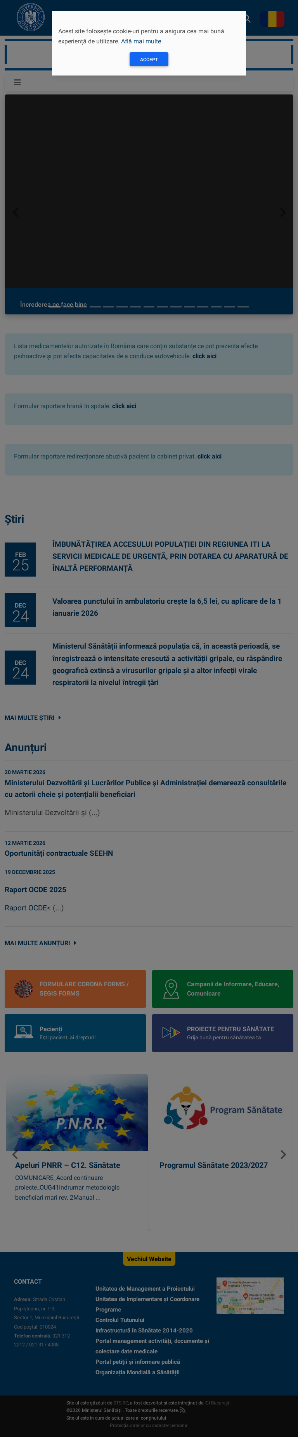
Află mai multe (141, 41)
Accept (149, 59)
